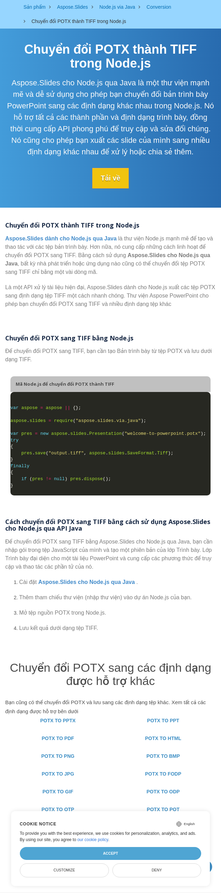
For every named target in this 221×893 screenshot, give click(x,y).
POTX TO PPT (163, 720)
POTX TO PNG (57, 756)
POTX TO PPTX (58, 720)
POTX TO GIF (57, 791)
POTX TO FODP (163, 774)
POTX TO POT (163, 809)
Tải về (110, 178)
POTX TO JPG (58, 774)
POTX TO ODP (163, 791)
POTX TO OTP (57, 809)
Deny (157, 870)
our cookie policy (92, 839)
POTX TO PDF (58, 738)
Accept (110, 853)
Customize (64, 870)
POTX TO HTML (163, 738)
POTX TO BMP (163, 756)
